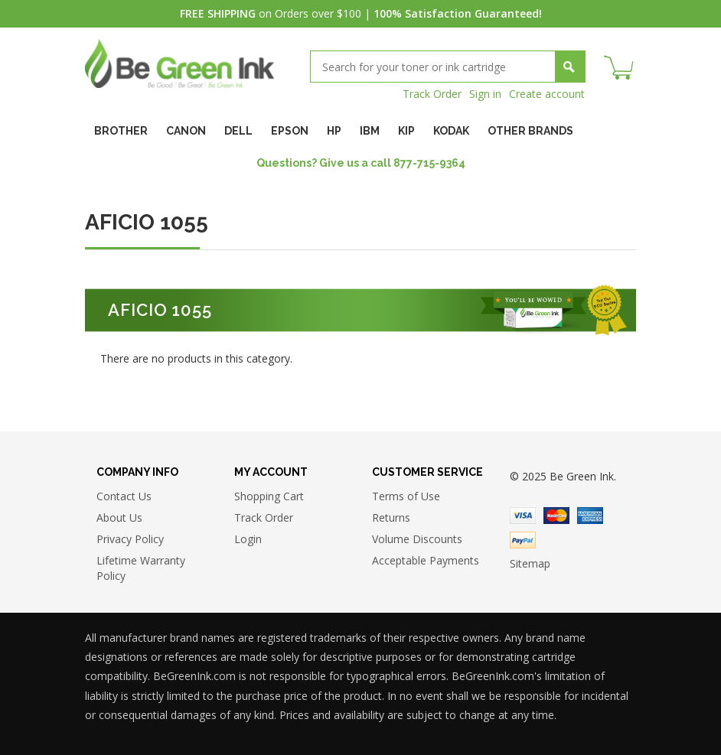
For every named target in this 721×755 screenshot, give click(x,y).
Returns (391, 517)
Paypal (523, 540)
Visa (523, 515)
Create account (547, 93)
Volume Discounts (417, 539)
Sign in (485, 93)
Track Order (432, 93)
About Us (119, 517)
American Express (590, 515)
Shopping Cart (269, 496)
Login (248, 539)
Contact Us (124, 496)
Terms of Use (406, 496)
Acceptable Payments (425, 560)
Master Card (556, 515)
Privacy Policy (130, 539)
